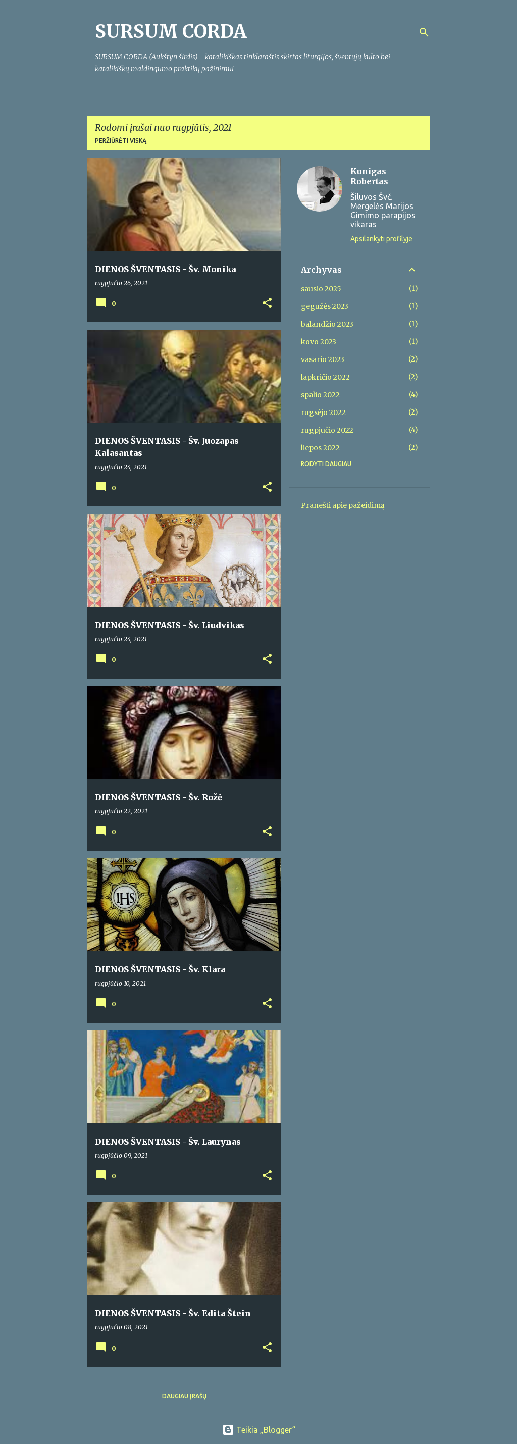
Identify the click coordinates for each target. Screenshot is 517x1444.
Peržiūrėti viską (120, 140)
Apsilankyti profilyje (381, 239)
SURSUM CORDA (171, 31)
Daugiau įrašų (184, 1396)
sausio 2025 (321, 288)
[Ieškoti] (424, 32)
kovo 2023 (318, 341)
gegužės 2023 (324, 306)
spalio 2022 (320, 394)
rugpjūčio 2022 (327, 430)
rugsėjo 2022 (323, 412)
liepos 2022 (320, 447)
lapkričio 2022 (325, 377)
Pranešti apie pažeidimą (343, 505)
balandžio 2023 (327, 324)
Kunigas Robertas (369, 176)
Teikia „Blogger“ (258, 1429)
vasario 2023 (322, 359)
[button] (267, 304)
